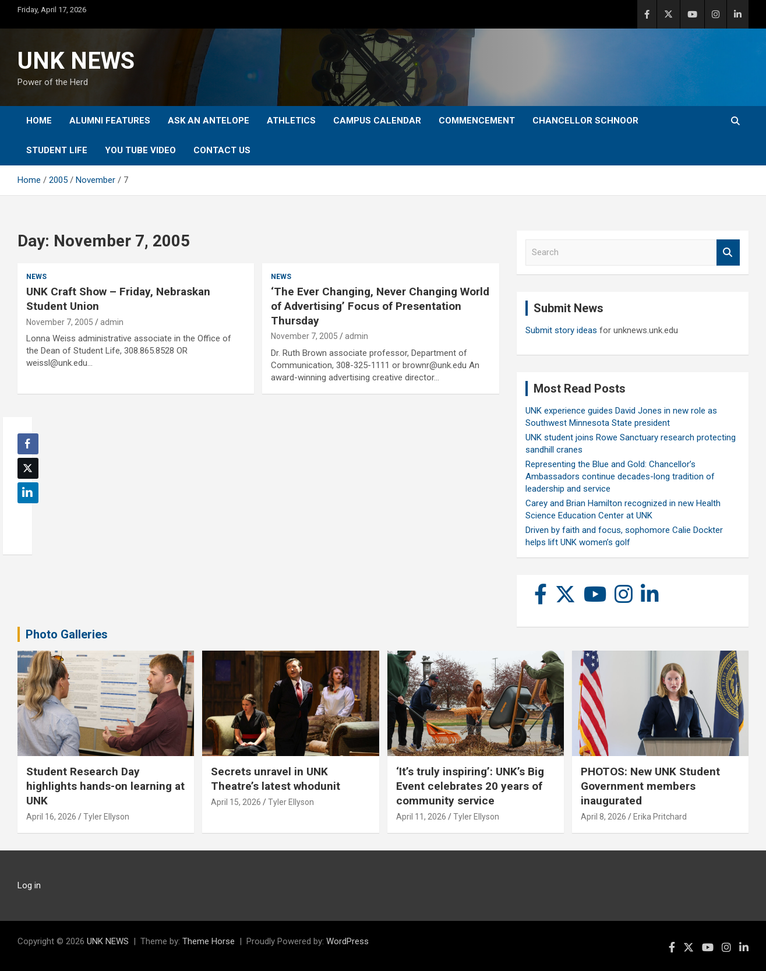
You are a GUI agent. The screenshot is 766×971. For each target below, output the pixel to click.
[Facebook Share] (27, 443)
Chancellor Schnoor (585, 120)
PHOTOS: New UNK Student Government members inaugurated (650, 786)
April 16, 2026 (51, 816)
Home (39, 120)
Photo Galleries (67, 634)
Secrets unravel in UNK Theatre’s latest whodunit (275, 779)
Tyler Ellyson (106, 816)
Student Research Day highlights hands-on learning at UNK (105, 786)
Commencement (477, 120)
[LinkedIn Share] (27, 492)
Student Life (56, 150)
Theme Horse (208, 941)
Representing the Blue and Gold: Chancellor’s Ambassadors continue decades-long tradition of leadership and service (620, 476)
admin (111, 322)
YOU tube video (140, 150)
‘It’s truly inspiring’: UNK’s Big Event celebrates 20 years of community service (470, 786)
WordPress (347, 941)
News (36, 277)
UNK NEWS (76, 61)
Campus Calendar (377, 120)
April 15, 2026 (236, 802)
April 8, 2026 (603, 816)
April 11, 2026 (421, 816)
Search (728, 252)
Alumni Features (109, 120)
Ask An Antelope (208, 120)
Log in (29, 885)
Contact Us (221, 150)
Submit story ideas (561, 330)
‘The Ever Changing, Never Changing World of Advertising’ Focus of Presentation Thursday (380, 306)
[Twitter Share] (27, 468)
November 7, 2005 (59, 322)
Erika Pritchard (660, 816)
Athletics (291, 120)
